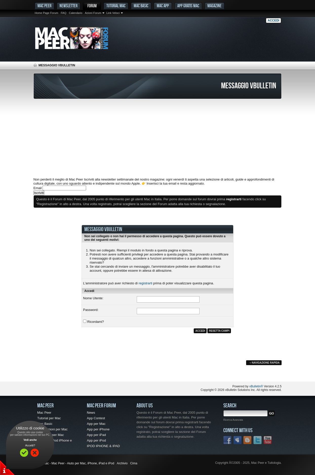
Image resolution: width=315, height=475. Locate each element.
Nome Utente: (93, 298)
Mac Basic (141, 5)
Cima (133, 463)
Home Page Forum (46, 12)
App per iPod (96, 440)
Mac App (163, 5)
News (91, 412)
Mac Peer (44, 412)
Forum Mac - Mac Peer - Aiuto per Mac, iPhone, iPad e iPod (73, 463)
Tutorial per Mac (49, 418)
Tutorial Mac (116, 5)
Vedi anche (30, 440)
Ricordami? (93, 322)
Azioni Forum (93, 12)
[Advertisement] (157, 138)
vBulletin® (256, 386)
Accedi (273, 20)
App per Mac (96, 424)
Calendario (75, 12)
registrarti (145, 283)
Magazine (214, 5)
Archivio (122, 463)
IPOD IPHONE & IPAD (103, 446)
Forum (92, 5)
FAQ (63, 12)
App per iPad (96, 435)
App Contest (96, 418)
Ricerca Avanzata (233, 420)
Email (37, 188)
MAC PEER (44, 5)
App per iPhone (98, 429)
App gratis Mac (188, 5)
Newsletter (68, 5)
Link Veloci (113, 12)
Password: (91, 310)
